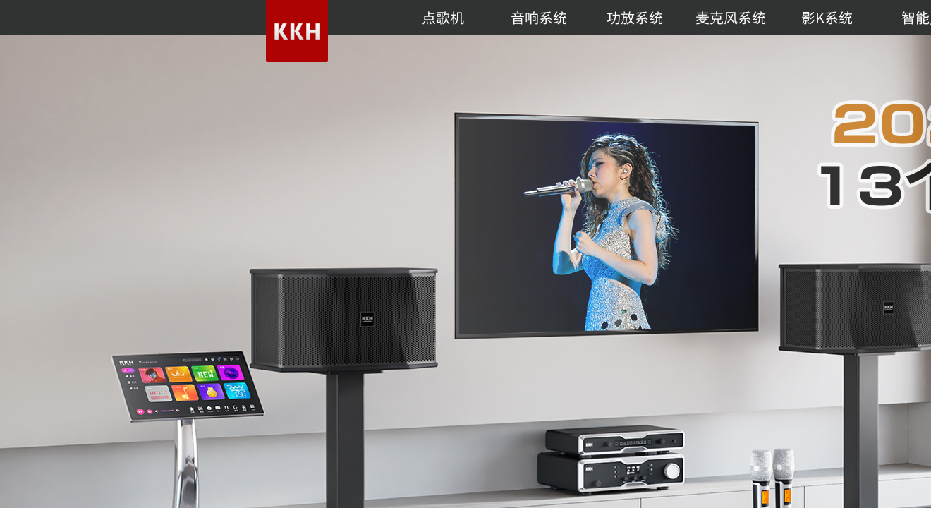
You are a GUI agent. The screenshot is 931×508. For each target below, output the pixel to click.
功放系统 (635, 17)
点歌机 (443, 17)
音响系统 (539, 17)
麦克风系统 (730, 17)
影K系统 (827, 17)
